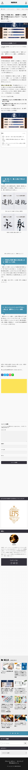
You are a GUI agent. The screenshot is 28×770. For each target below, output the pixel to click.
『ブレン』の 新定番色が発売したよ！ (7, 672)
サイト (2, 455)
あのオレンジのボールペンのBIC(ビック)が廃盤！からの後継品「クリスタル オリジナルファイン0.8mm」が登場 (21, 674)
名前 (2, 443)
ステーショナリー (11, 9)
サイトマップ (20, 761)
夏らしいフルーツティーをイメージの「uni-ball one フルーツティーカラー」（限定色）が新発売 (7, 725)
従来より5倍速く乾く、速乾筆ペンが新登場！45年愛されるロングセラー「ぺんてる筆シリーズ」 (7, 691)
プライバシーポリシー (10, 761)
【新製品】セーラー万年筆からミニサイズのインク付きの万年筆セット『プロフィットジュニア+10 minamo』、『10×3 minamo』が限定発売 (7, 708)
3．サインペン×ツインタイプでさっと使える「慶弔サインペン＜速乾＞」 (13, 143)
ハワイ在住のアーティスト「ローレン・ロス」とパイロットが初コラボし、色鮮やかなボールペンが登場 (20, 706)
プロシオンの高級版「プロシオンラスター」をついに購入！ (20, 725)
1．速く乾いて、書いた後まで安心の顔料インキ (13, 137)
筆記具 (18, 9)
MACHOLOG (14, 2)
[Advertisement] (14, 161)
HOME (3, 9)
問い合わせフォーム (14, 763)
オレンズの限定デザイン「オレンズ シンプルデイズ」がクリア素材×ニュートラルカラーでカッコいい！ (21, 691)
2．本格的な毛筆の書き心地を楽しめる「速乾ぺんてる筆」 (13, 139)
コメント (3, 429)
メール (3, 449)
